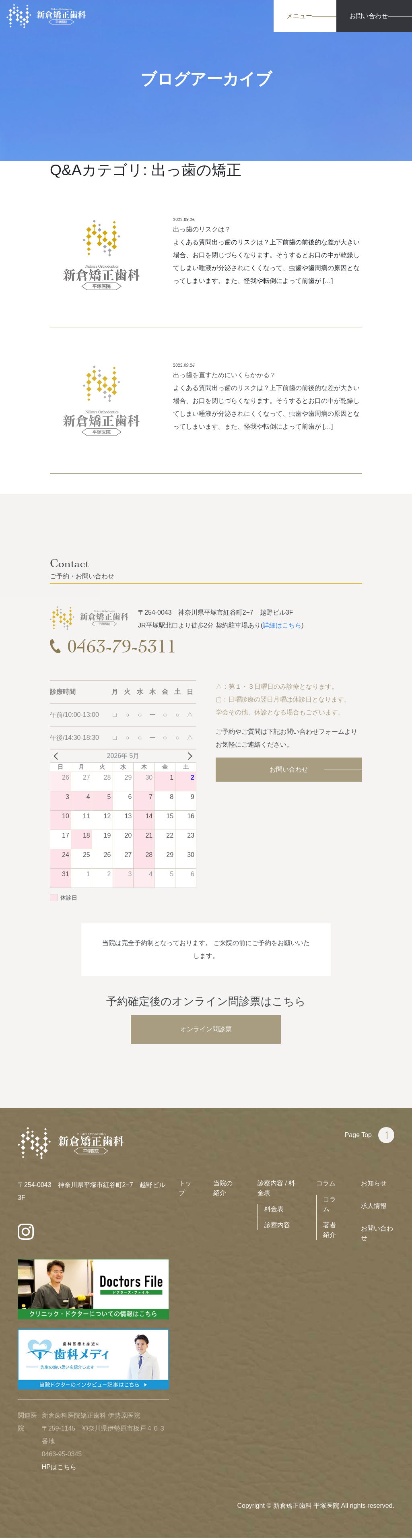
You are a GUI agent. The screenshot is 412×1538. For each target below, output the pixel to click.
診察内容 (277, 1225)
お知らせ (374, 1183)
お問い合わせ (289, 769)
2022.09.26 (184, 219)
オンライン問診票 (206, 1029)
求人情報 (374, 1205)
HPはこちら (59, 1467)
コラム (326, 1183)
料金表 (274, 1209)
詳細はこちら (282, 625)
